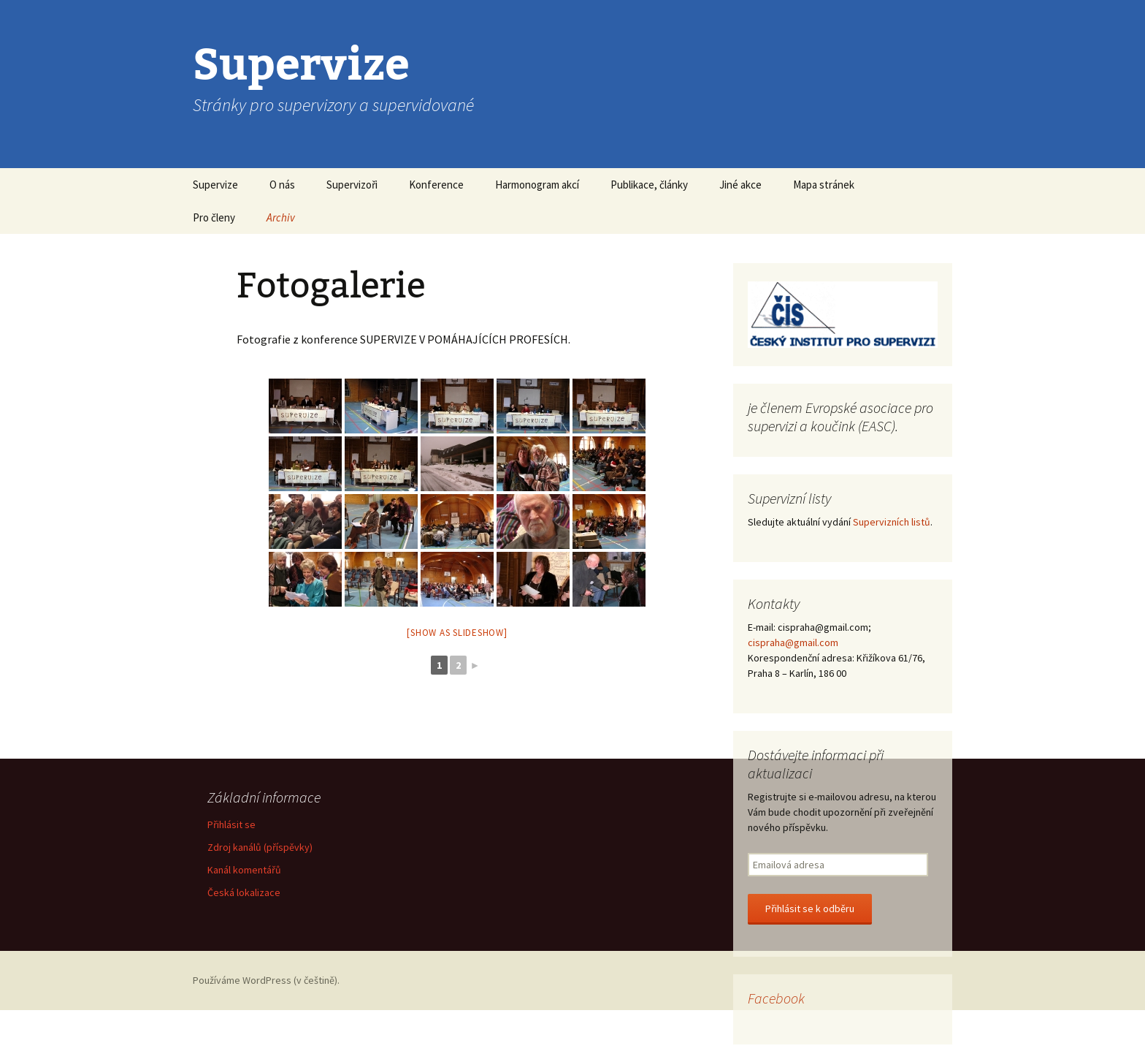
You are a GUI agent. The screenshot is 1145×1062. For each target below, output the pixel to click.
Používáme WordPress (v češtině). (266, 980)
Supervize (215, 184)
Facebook (776, 998)
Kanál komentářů (244, 869)
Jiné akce (740, 184)
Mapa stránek (823, 184)
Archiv (281, 217)
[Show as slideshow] (457, 632)
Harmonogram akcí (537, 184)
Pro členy (214, 217)
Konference (436, 184)
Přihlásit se (231, 824)
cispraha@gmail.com (793, 642)
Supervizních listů (891, 521)
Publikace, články (649, 184)
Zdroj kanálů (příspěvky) (260, 847)
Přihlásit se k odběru (809, 908)
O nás (282, 184)
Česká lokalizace (243, 892)
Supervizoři (352, 184)
